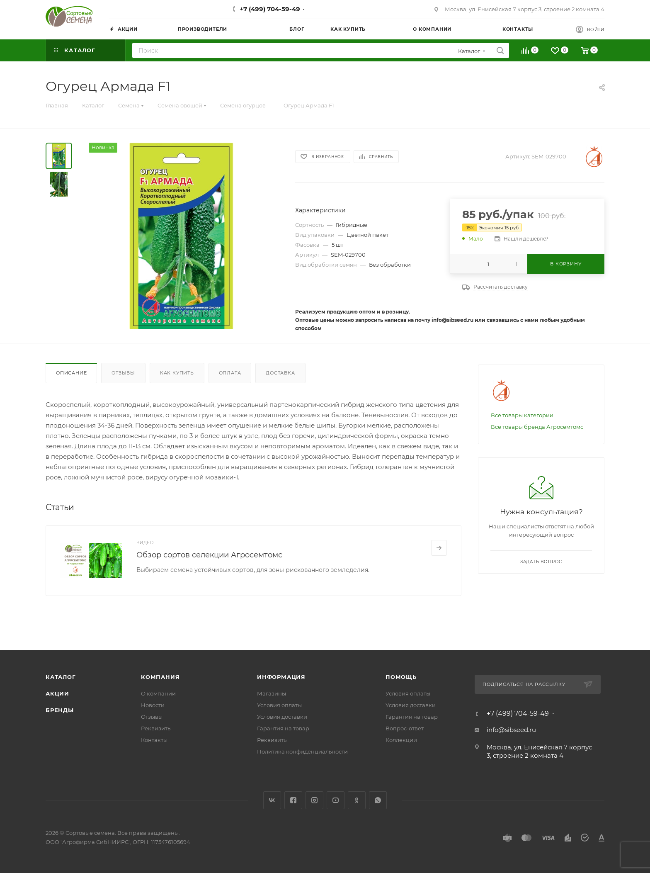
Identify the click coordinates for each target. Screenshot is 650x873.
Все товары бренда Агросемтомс (537, 426)
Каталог (61, 677)
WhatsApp (378, 800)
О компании (158, 693)
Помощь (401, 677)
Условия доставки (282, 716)
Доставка (280, 373)
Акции (57, 693)
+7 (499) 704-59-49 (270, 9)
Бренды (60, 710)
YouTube (335, 800)
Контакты (154, 740)
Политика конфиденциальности (302, 751)
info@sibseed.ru (511, 730)
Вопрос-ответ (405, 728)
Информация (281, 677)
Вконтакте (272, 800)
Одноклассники (357, 800)
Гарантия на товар (283, 728)
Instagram (314, 800)
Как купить (177, 373)
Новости (153, 705)
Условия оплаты (279, 705)
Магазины (271, 693)
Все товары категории (522, 415)
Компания (160, 677)
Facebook (293, 800)
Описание (71, 373)
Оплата (230, 373)
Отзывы (123, 373)
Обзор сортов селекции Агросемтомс (209, 554)
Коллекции (401, 740)
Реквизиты (156, 728)
